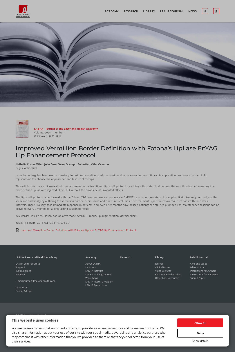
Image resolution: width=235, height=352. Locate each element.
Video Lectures (163, 270)
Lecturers (90, 267)
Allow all (200, 323)
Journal (159, 263)
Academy (111, 11)
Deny (200, 333)
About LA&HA (92, 263)
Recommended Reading (168, 274)
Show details (200, 341)
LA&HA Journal (171, 11)
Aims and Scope (198, 263)
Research (131, 11)
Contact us (21, 287)
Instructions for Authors (203, 270)
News (192, 11)
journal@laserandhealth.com (39, 281)
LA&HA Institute (94, 270)
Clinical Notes (162, 267)
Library (149, 11)
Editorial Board (198, 267)
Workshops (91, 278)
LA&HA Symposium (96, 285)
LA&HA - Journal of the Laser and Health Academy (66, 128)
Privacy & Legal (24, 291)
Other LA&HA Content (167, 278)
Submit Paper (197, 278)
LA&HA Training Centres (98, 274)
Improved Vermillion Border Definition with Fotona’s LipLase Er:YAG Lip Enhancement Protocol (76, 230)
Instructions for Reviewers (204, 274)
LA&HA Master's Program (99, 281)
